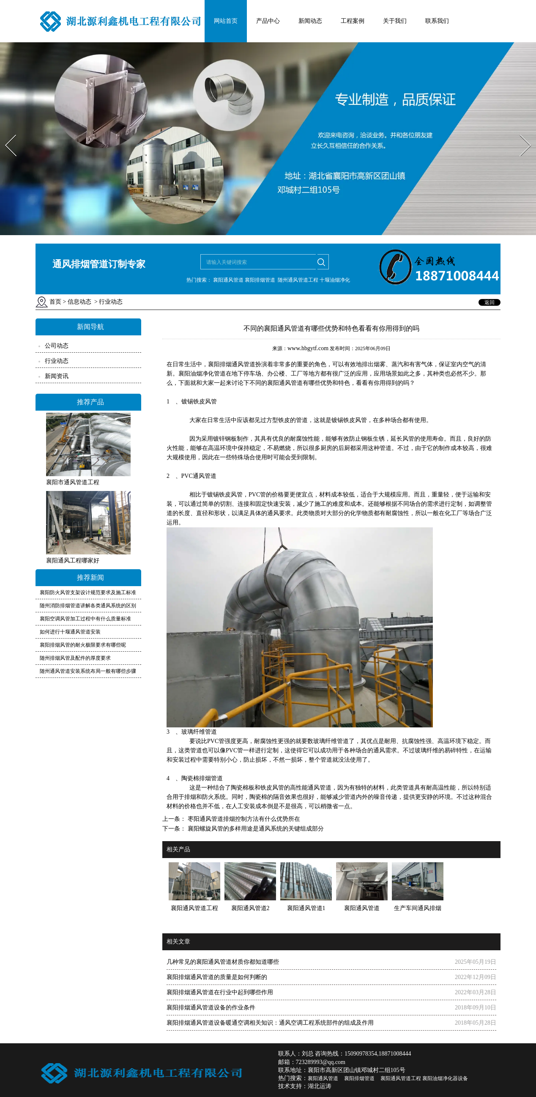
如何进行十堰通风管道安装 (70, 632)
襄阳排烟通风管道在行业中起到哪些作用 (220, 992)
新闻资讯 (56, 376)
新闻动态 (310, 21)
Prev (5, 132)
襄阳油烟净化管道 (202, 373)
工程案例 (352, 21)
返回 (489, 302)
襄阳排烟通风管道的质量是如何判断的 (217, 977)
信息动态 (79, 302)
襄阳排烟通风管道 (231, 364)
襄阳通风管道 (285, 383)
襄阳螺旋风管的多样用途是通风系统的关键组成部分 (255, 828)
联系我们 (437, 21)
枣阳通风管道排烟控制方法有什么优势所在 (243, 819)
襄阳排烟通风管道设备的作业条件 (211, 1007)
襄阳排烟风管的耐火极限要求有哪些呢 (83, 645)
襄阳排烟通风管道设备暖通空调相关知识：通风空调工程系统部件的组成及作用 (270, 1023)
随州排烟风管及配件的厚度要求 (75, 658)
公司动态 (56, 346)
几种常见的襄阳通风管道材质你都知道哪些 (223, 962)
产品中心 (268, 21)
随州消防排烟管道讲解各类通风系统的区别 (88, 606)
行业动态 (56, 361)
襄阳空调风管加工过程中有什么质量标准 (85, 619)
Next (520, 132)
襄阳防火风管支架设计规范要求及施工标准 (88, 592)
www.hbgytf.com (307, 348)
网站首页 (226, 21)
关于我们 (395, 21)
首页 (55, 302)
